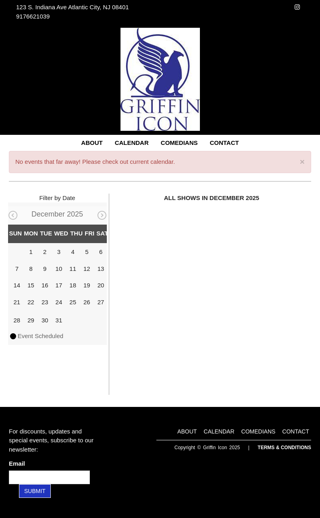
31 (59, 320)
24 (59, 302)
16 (45, 285)
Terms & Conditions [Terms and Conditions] (284, 447)
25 (72, 302)
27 (101, 302)
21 (17, 302)
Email (18, 463)
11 (72, 268)
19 (86, 285)
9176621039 (33, 16)
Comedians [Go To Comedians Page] (179, 142)
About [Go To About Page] (91, 142)
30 (45, 320)
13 (101, 268)
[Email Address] (49, 477)
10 (59, 268)
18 (72, 285)
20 (101, 285)
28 (17, 320)
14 (17, 285)
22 (30, 302)
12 (86, 268)
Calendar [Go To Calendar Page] (132, 142)
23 (45, 302)
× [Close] (302, 161)
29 (30, 320)
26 (86, 302)
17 (59, 285)
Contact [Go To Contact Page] (224, 142)
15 (30, 285)
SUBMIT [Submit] (35, 491)
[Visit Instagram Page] (297, 7)
